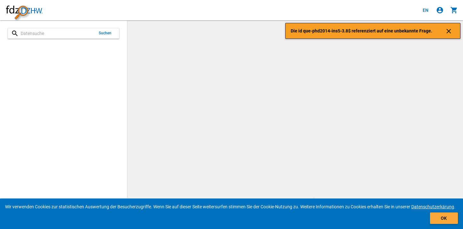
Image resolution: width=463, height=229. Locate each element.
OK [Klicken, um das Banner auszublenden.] (444, 218)
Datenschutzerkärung (432, 206)
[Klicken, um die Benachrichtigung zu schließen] (448, 31)
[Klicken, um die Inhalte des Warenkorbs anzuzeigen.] (454, 10)
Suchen (105, 33)
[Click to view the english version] (425, 10)
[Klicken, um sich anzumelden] (439, 10)
